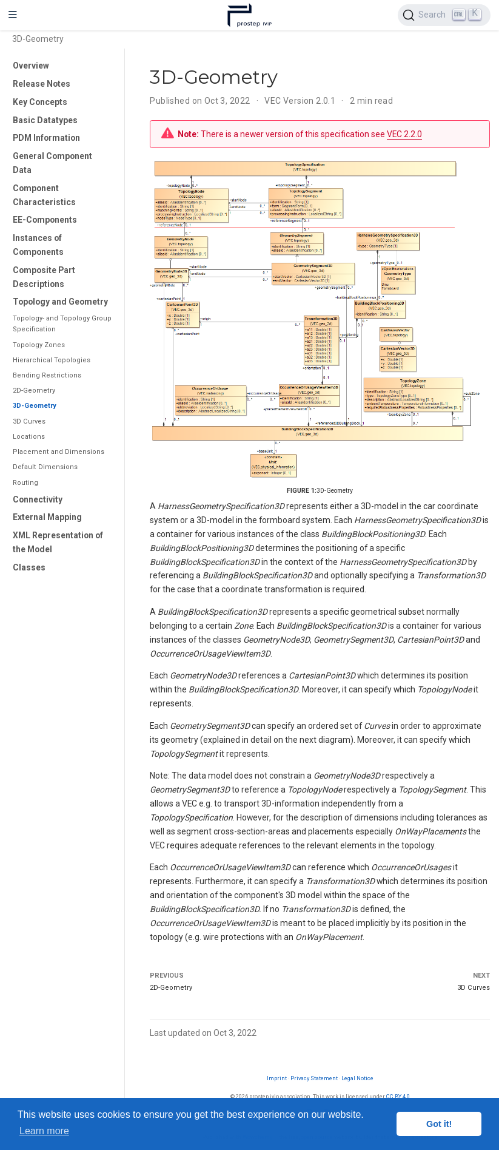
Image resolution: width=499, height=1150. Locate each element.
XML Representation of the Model (58, 542)
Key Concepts (40, 102)
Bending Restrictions (47, 375)
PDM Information (46, 138)
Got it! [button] (439, 1124)
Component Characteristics (44, 195)
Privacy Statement (314, 1078)
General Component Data (52, 163)
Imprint (277, 1078)
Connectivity (37, 499)
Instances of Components (38, 245)
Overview (31, 65)
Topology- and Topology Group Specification (62, 323)
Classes (29, 567)
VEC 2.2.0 (404, 134)
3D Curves (29, 421)
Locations (29, 437)
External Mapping (47, 517)
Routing (25, 483)
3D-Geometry (34, 406)
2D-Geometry (34, 390)
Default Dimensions (45, 467)
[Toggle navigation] (12, 15)
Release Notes (41, 84)
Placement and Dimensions (58, 452)
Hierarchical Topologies (51, 360)
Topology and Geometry (60, 301)
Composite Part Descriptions (44, 277)
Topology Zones (39, 345)
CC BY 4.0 (398, 1096)
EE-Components (45, 220)
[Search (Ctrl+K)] (444, 15)
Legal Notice (357, 1078)
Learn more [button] (44, 1131)
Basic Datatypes (45, 120)
